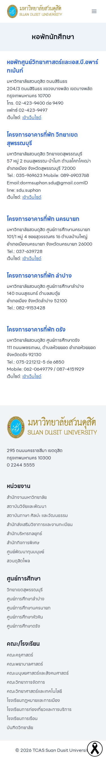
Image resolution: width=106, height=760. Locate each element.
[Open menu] (94, 11)
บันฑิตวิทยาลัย (20, 727)
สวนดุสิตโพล (18, 560)
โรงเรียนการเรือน (22, 718)
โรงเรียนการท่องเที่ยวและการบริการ (39, 709)
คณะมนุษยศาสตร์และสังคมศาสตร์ (38, 673)
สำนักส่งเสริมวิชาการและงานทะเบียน (40, 524)
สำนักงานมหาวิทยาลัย (27, 497)
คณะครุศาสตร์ (20, 654)
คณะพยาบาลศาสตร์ (25, 664)
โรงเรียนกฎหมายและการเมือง (33, 700)
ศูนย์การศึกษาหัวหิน (25, 616)
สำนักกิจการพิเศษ (23, 542)
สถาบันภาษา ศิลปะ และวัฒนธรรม (37, 515)
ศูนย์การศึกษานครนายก (29, 607)
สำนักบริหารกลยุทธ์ (24, 533)
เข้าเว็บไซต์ (31, 117)
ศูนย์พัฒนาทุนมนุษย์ (25, 551)
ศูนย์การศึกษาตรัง (23, 626)
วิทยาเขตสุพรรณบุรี (25, 589)
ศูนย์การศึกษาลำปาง (25, 598)
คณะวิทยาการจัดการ (26, 682)
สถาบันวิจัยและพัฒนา (26, 506)
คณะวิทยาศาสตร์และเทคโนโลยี (34, 691)
